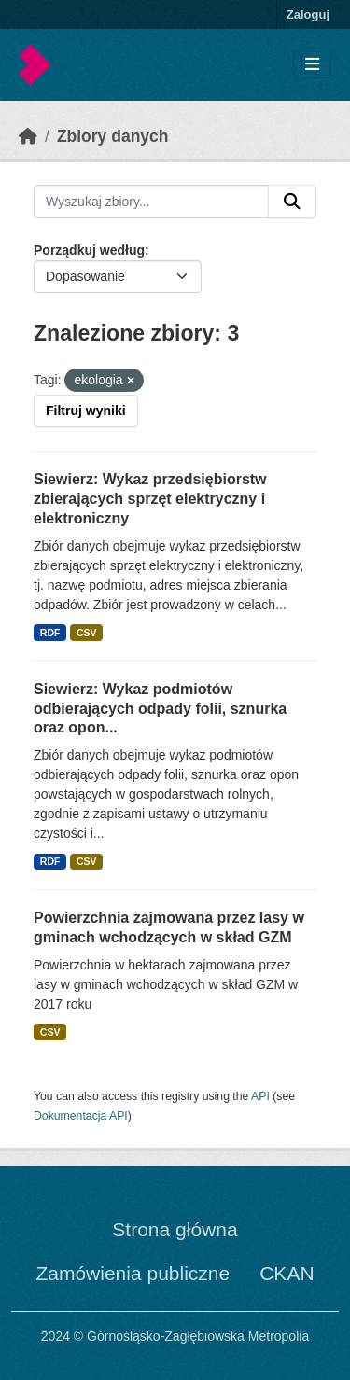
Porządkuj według (89, 250)
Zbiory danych (113, 136)
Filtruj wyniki (86, 410)
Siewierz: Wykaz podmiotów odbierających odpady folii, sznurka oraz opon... (160, 708)
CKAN (286, 1273)
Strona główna (174, 1229)
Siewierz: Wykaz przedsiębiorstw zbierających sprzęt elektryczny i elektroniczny (150, 498)
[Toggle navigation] (312, 64)
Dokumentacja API (81, 1115)
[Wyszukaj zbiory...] (151, 201)
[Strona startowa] (28, 136)
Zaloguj (308, 14)
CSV (87, 632)
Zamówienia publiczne (132, 1273)
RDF (50, 632)
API (260, 1096)
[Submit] (292, 201)
